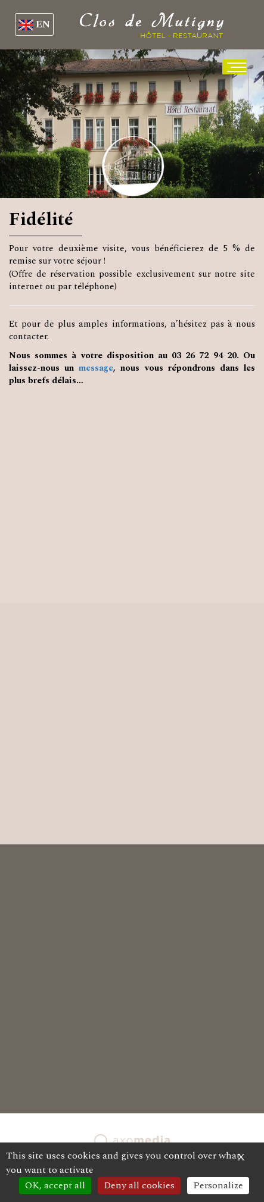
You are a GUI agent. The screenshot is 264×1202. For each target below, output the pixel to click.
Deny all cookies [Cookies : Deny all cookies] (139, 1185)
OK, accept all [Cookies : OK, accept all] (55, 1185)
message (96, 368)
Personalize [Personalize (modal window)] (218, 1185)
